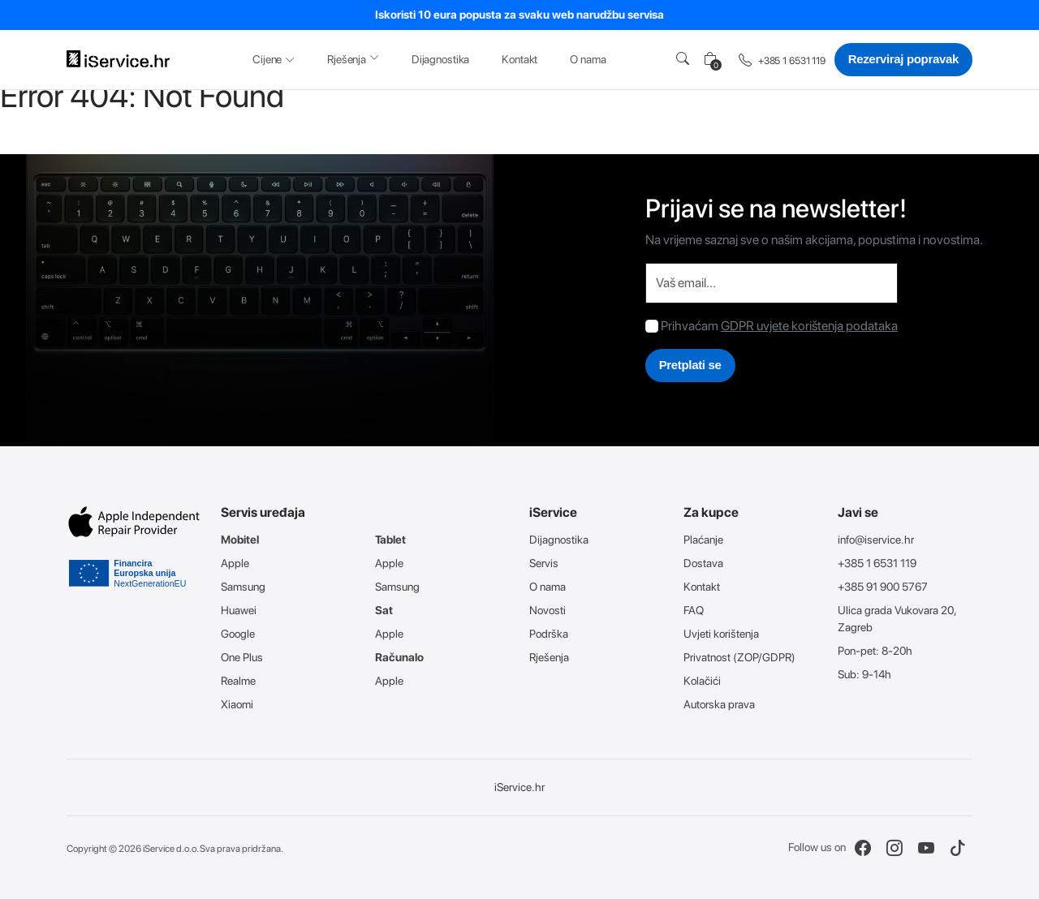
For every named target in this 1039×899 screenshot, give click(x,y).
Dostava (703, 563)
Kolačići (702, 680)
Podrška (548, 633)
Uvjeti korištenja (721, 633)
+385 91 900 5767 (883, 586)
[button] (686, 59)
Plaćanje (703, 539)
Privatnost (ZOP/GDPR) (739, 657)
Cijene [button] (273, 59)
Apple (235, 563)
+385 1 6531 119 (782, 61)
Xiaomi (237, 704)
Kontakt (519, 59)
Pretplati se (690, 365)
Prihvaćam (689, 325)
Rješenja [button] (353, 58)
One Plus (242, 657)
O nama (588, 59)
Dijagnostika (440, 59)
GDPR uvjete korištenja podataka (809, 325)
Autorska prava (719, 704)
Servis (543, 563)
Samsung (243, 586)
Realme (238, 680)
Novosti (547, 610)
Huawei (239, 610)
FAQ (693, 610)
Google (238, 633)
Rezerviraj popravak (903, 59)
